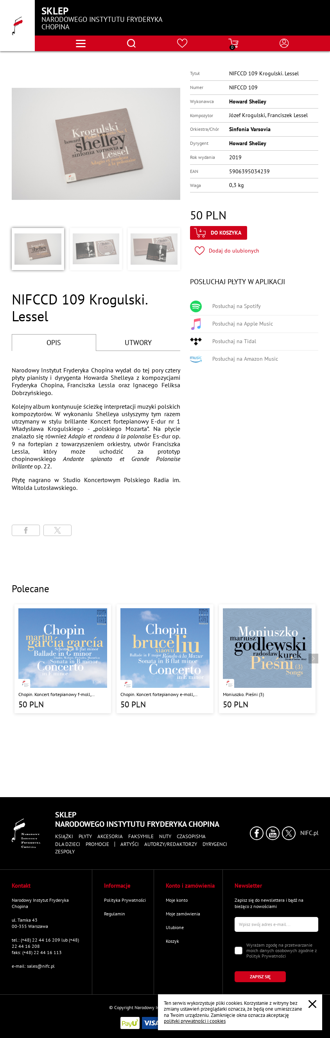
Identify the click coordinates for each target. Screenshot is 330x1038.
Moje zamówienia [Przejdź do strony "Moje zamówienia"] (183, 914)
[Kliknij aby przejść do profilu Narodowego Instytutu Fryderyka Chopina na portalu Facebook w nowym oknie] (257, 833)
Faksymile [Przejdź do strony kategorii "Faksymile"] (141, 836)
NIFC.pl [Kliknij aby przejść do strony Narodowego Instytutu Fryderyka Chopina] (309, 833)
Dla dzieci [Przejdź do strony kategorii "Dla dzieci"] (67, 844)
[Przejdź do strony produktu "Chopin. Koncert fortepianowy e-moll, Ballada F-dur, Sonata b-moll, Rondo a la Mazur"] (165, 658)
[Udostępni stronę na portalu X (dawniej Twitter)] (57, 530)
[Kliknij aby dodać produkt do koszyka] (218, 233)
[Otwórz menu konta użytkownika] (284, 43)
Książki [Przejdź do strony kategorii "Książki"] (64, 836)
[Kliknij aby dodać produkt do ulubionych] (227, 251)
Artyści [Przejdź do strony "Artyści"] (129, 844)
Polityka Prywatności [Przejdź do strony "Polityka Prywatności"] (125, 900)
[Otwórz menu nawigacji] (81, 44)
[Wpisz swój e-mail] (277, 924)
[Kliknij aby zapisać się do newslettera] (260, 976)
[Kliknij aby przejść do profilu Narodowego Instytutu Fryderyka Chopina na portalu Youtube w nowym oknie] (273, 833)
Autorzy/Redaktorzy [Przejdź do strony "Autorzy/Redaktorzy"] (170, 844)
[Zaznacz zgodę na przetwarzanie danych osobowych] (238, 950)
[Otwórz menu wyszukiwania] (131, 43)
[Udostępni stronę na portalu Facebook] (26, 530)
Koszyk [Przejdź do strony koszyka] (172, 941)
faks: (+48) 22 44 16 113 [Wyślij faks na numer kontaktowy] (37, 952)
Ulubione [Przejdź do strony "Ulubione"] (175, 927)
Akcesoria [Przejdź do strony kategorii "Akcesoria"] (110, 836)
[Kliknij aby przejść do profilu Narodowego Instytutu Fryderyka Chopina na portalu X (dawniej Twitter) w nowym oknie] (289, 833)
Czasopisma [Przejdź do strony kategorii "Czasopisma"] (191, 836)
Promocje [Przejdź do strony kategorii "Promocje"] (97, 844)
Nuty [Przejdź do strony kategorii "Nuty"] (165, 836)
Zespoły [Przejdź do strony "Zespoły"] (65, 852)
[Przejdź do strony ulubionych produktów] (182, 43)
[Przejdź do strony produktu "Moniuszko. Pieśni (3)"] (267, 658)
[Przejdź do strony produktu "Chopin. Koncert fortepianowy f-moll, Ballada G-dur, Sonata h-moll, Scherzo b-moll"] (62, 658)
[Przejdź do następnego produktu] (313, 659)
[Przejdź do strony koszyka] (233, 43)
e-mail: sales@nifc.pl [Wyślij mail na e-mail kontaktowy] (33, 966)
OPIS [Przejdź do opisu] (54, 342)
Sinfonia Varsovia (250, 129)
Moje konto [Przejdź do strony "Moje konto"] (177, 900)
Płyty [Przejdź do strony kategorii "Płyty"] (85, 836)
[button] (38, 249)
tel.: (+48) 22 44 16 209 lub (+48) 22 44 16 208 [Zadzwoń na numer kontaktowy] (45, 943)
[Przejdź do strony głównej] (17, 25)
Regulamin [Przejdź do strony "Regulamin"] (114, 914)
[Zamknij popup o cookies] (312, 1004)
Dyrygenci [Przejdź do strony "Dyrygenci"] (215, 844)
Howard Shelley (247, 101)
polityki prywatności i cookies (195, 1021)
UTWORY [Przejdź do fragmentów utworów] (138, 342)
